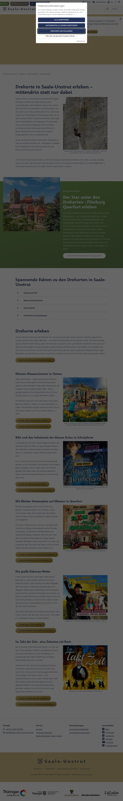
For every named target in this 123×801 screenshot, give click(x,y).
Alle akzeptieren (61, 20)
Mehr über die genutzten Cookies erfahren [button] (61, 36)
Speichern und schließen (61, 31)
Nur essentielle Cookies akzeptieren (61, 25)
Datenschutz (81, 41)
